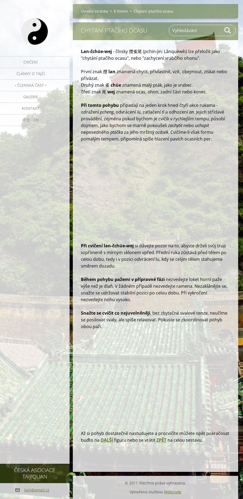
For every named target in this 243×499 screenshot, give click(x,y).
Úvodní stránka (94, 11)
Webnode (172, 491)
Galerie (30, 96)
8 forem (121, 11)
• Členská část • (30, 85)
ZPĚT (161, 440)
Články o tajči (30, 73)
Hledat (227, 30)
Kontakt (30, 108)
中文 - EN (31, 119)
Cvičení (30, 62)
